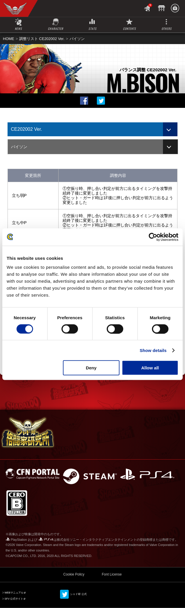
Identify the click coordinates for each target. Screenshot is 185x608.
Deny (91, 367)
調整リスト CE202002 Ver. (41, 39)
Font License (112, 574)
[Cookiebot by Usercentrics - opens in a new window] (153, 237)
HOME (8, 39)
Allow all (150, 367)
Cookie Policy (73, 574)
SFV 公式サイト (13, 598)
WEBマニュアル (13, 592)
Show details (153, 350)
